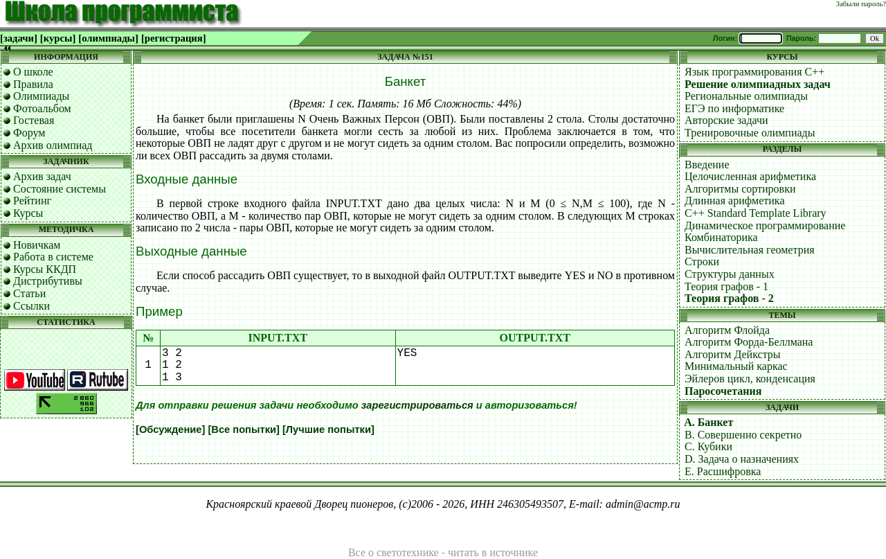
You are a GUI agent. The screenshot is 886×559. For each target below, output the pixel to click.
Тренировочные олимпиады (750, 133)
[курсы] (57, 38)
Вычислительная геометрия (750, 250)
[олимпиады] (108, 38)
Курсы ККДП (44, 269)
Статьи (29, 293)
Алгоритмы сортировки (740, 189)
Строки (702, 261)
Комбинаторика (721, 237)
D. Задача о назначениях (742, 459)
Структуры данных (730, 274)
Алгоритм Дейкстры (733, 354)
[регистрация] (173, 38)
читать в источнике (493, 552)
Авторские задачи (726, 120)
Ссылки (31, 306)
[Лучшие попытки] (328, 429)
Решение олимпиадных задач (758, 84)
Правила (33, 84)
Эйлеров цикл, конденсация (750, 378)
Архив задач (42, 176)
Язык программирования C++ (754, 72)
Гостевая (33, 120)
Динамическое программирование (765, 225)
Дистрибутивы (47, 281)
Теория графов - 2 (729, 298)
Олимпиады (41, 96)
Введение (707, 164)
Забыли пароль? (861, 4)
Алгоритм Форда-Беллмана (749, 342)
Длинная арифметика (735, 200)
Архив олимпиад (53, 145)
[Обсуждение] (170, 429)
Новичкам (36, 245)
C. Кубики (708, 446)
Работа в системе (53, 257)
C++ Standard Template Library (755, 213)
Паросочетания (723, 391)
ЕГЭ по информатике (734, 108)
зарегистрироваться (417, 405)
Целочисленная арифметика (750, 176)
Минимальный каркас (736, 366)
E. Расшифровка (723, 471)
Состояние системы (59, 189)
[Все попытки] (243, 429)
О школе (33, 72)
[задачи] (18, 38)
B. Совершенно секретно (743, 435)
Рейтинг (32, 200)
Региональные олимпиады (746, 96)
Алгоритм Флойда (727, 330)
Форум (29, 133)
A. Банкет (708, 422)
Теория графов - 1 (726, 286)
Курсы (28, 213)
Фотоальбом (42, 108)
